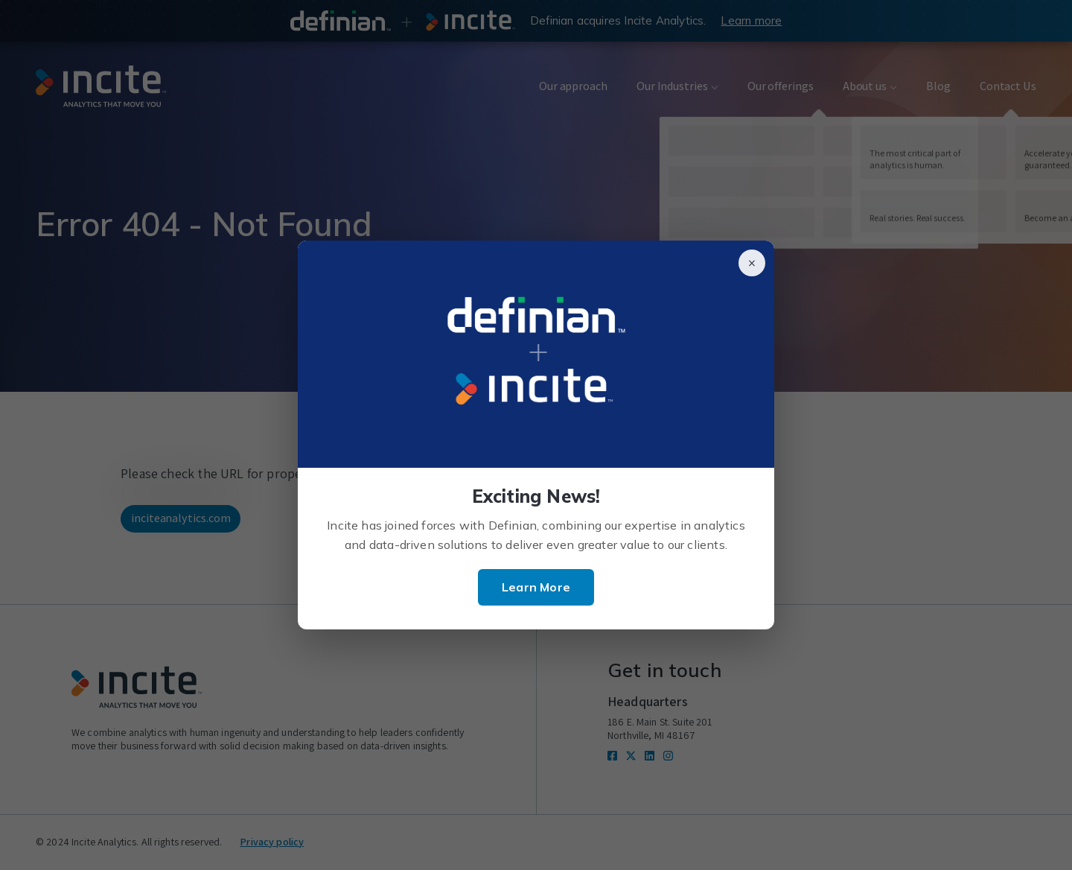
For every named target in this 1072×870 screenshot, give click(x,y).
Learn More (536, 587)
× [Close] (752, 263)
